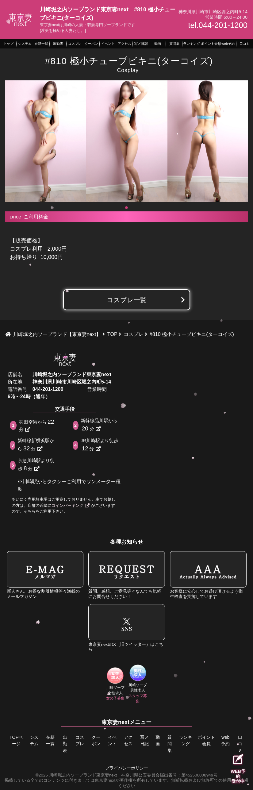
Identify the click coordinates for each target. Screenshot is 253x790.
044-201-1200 (48, 389)
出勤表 (65, 743)
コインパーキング (71, 505)
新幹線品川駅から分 (99, 425)
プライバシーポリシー (126, 767)
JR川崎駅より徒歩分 (99, 445)
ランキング (185, 740)
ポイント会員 (206, 740)
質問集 (169, 743)
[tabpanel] (45, 141)
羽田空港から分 (37, 425)
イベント (112, 740)
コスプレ (79, 740)
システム (33, 740)
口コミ (240, 743)
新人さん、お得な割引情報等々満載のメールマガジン (45, 575)
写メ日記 (144, 740)
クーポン (95, 740)
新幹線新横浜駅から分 (35, 445)
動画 (158, 740)
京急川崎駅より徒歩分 (36, 465)
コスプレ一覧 (127, 299)
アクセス (128, 740)
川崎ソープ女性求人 (115, 684)
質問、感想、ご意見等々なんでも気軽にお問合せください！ (126, 575)
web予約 (225, 740)
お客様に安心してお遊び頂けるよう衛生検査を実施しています (208, 575)
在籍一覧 (50, 740)
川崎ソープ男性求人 (138, 684)
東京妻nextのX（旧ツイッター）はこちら (126, 628)
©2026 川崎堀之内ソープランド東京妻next (76, 774)
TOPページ (16, 740)
